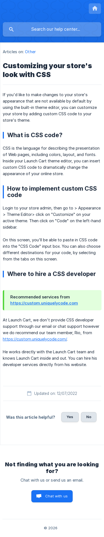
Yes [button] (70, 417)
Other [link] (30, 51)
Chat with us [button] (56, 496)
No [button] (88, 417)
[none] (95, 8)
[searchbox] (52, 29)
